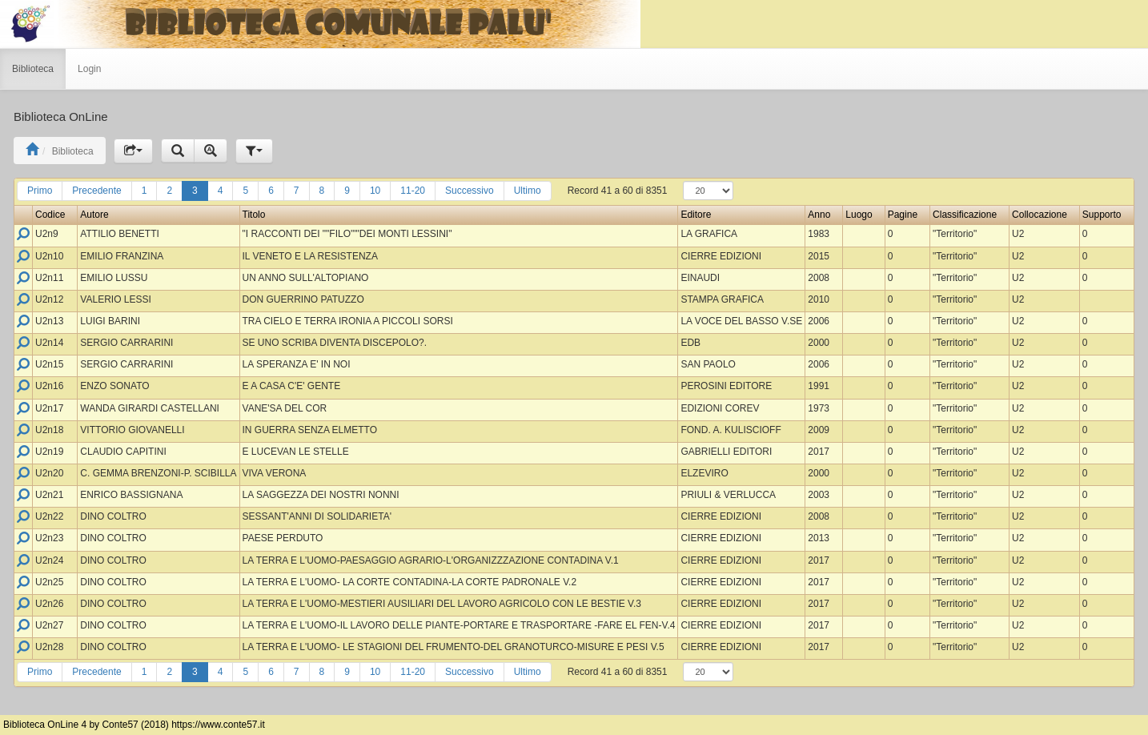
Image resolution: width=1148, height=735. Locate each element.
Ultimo (527, 190)
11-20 (412, 190)
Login (89, 68)
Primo (39, 190)
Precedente (96, 190)
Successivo (469, 190)
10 (375, 190)
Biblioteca (33, 68)
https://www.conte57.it (218, 724)
